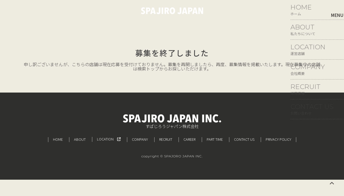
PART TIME (215, 139)
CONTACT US (244, 139)
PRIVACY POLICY (278, 139)
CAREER (189, 139)
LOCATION (109, 139)
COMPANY (140, 139)
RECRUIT (165, 139)
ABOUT (80, 139)
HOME (58, 139)
